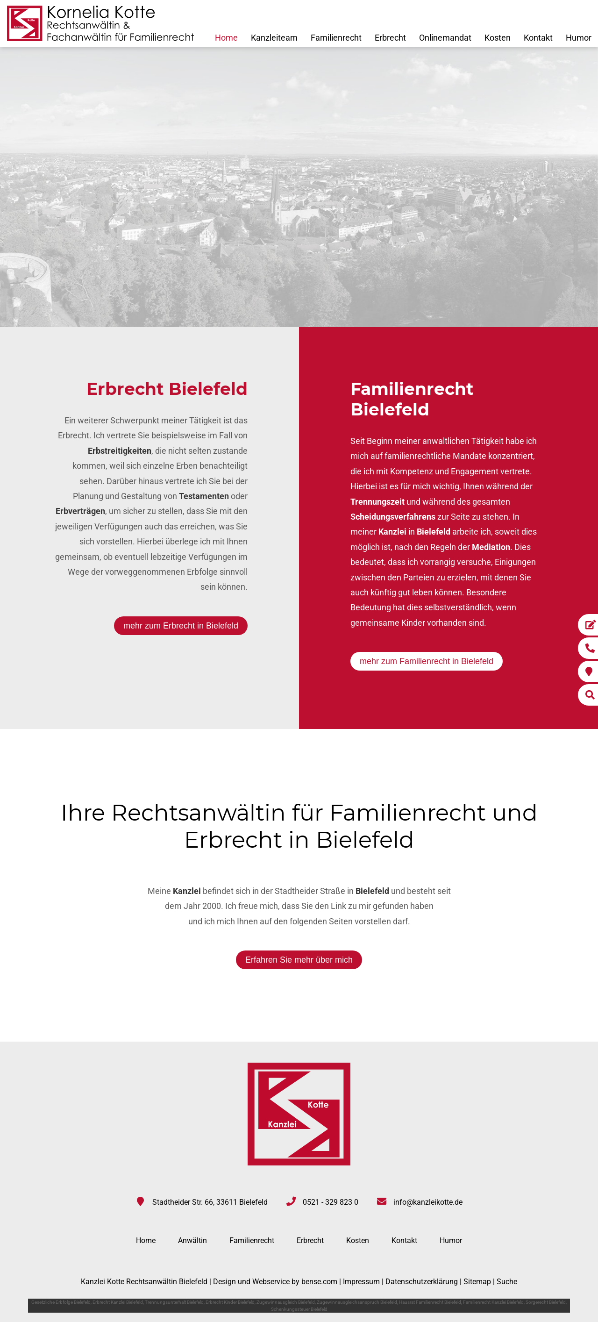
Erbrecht (390, 38)
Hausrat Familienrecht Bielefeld (430, 1302)
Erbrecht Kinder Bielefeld (230, 1302)
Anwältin (192, 1240)
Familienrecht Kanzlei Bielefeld (493, 1302)
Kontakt (538, 38)
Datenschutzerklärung (421, 1281)
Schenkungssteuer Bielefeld (299, 1309)
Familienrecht (336, 38)
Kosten (497, 38)
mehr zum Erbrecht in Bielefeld (180, 625)
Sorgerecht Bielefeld (546, 1302)
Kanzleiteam (274, 38)
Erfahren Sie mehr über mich (299, 960)
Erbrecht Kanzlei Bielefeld (118, 1302)
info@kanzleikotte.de (428, 1202)
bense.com (319, 1281)
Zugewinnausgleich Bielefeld (285, 1302)
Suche (507, 1281)
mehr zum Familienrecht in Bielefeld (426, 661)
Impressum (361, 1281)
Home (226, 38)
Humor (578, 38)
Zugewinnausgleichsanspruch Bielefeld (357, 1302)
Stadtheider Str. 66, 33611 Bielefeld (210, 1202)
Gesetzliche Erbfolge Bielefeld (61, 1302)
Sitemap (477, 1281)
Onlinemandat (445, 38)
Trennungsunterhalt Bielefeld (174, 1302)
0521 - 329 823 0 (330, 1202)
